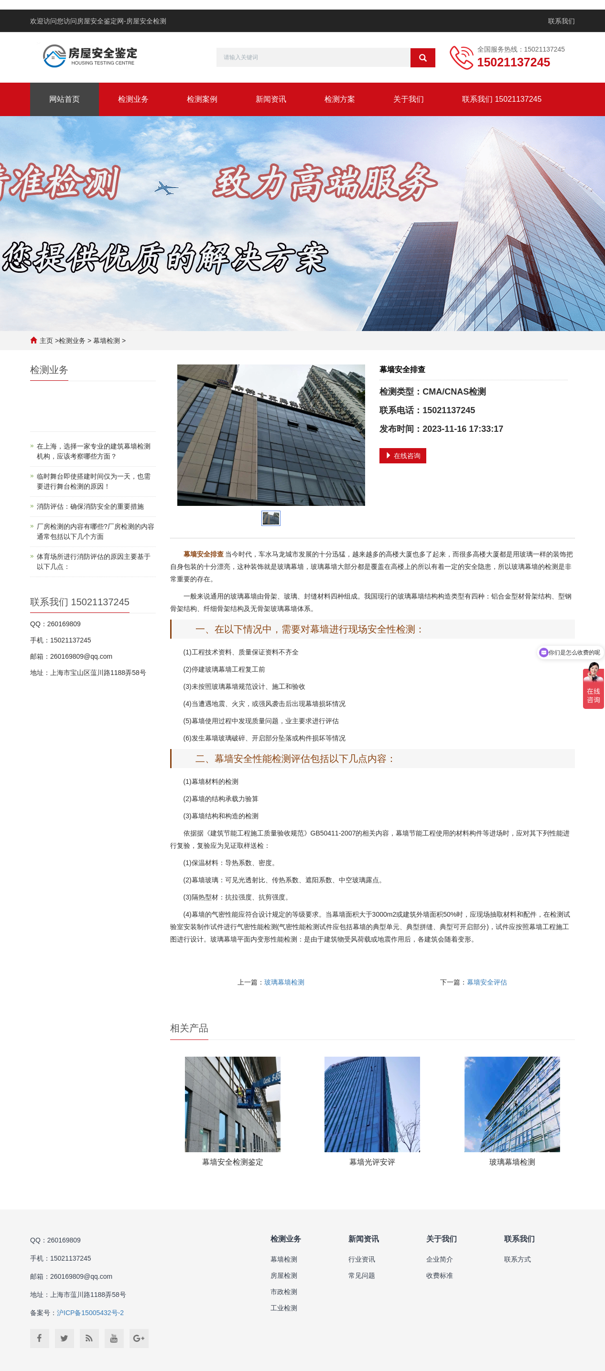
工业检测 (283, 1308)
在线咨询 (403, 456)
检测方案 (339, 99)
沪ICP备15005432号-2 (90, 1313)
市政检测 (283, 1292)
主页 (46, 340)
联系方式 (517, 1259)
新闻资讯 (271, 99)
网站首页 (64, 99)
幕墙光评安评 (372, 1162)
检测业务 (133, 99)
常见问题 (361, 1275)
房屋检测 (283, 1275)
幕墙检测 (106, 340)
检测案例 (202, 99)
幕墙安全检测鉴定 (232, 1162)
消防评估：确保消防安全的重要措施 (90, 506)
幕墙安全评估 (487, 982)
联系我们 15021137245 (501, 99)
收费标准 (439, 1275)
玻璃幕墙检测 (284, 982)
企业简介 (439, 1259)
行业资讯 (361, 1259)
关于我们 (408, 99)
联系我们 (561, 21)
